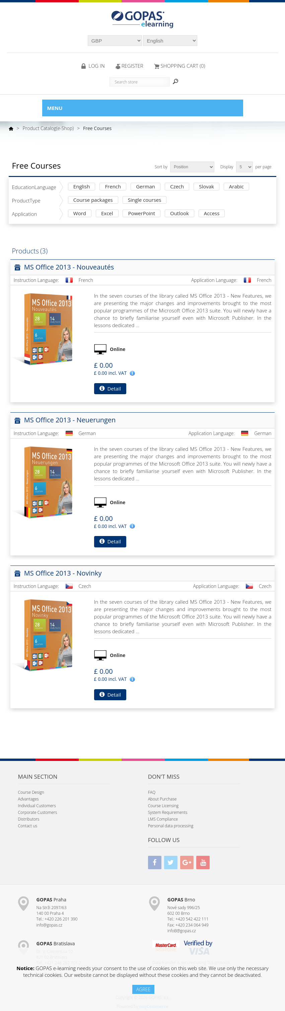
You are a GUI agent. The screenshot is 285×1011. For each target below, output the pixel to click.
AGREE (143, 989)
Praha (51, 899)
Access (212, 214)
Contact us (27, 826)
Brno (181, 899)
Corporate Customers (37, 812)
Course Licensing (163, 806)
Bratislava (56, 943)
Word (79, 214)
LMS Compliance (163, 819)
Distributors (29, 819)
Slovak (206, 187)
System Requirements (168, 812)
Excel (107, 214)
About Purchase (162, 799)
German (145, 187)
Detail (110, 388)
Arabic (236, 187)
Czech (177, 187)
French (113, 187)
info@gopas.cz (50, 925)
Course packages (93, 200)
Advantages (28, 799)
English (81, 187)
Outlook (179, 214)
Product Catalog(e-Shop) (48, 128)
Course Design (31, 792)
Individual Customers (37, 806)
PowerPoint (141, 214)
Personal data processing (171, 826)
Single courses (144, 200)
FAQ (151, 792)
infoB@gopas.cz (181, 931)
